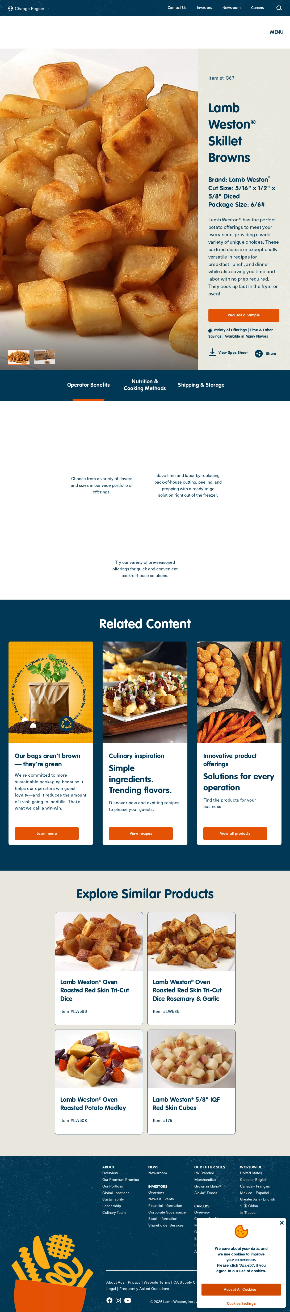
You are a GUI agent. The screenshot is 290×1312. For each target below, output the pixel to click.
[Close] (282, 1223)
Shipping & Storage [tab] (201, 385)
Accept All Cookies (240, 1289)
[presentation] (88, 385)
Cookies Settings (241, 1303)
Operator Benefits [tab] (88, 385)
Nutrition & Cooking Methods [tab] (145, 385)
